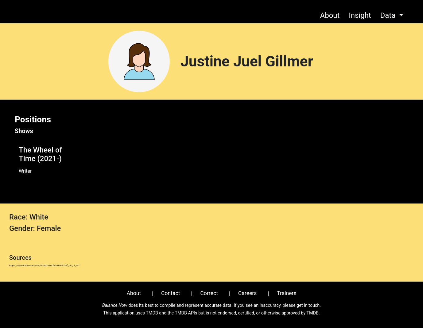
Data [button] (388, 15)
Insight (360, 15)
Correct (209, 293)
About (330, 15)
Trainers (286, 293)
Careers (247, 293)
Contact (170, 293)
